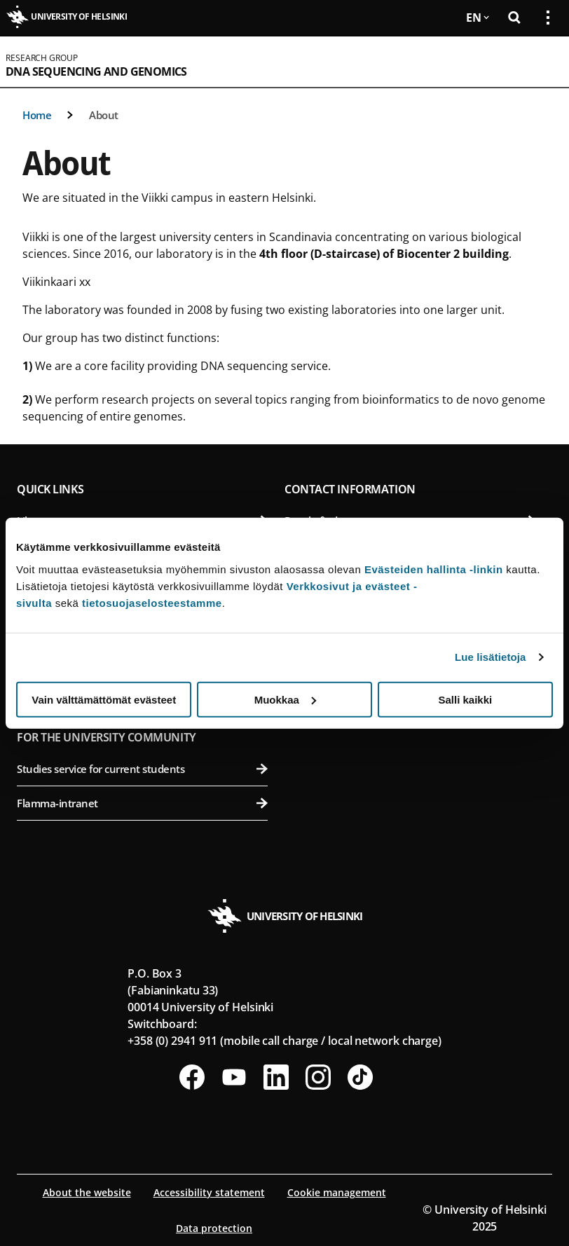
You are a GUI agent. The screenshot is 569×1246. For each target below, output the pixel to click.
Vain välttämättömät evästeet (104, 699)
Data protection (214, 1228)
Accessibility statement (209, 1192)
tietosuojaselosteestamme (152, 602)
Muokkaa (285, 699)
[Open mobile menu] (542, 61)
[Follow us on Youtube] (234, 1077)
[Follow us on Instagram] (318, 1077)
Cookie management (336, 1192)
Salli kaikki (465, 699)
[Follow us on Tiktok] (360, 1077)
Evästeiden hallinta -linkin (433, 569)
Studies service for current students (142, 769)
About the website (87, 1192)
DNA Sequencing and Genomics (96, 71)
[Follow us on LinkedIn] (276, 1077)
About (103, 115)
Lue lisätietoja (490, 657)
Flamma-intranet (142, 803)
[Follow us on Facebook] (192, 1077)
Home (36, 115)
